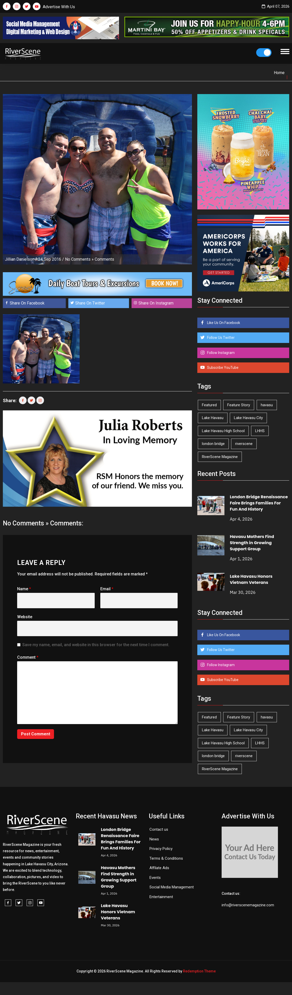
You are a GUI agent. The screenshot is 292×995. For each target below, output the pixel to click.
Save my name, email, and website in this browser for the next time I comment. (95, 644)
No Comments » (79, 259)
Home (279, 72)
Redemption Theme (199, 971)
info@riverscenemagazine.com (248, 905)
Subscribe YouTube (222, 367)
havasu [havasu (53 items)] (267, 405)
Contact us (158, 829)
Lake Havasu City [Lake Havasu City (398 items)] (248, 417)
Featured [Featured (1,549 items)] (209, 405)
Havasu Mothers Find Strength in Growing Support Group (252, 543)
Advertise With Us (59, 6)
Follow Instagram (220, 353)
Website (24, 616)
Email (106, 588)
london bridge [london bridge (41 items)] (213, 443)
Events (155, 877)
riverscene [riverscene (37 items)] (244, 443)
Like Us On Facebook (223, 323)
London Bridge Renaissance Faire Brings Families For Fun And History (259, 503)
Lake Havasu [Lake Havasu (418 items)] (212, 417)
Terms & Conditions (166, 858)
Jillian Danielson (19, 259)
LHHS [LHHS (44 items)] (260, 431)
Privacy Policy (160, 848)
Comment (27, 657)
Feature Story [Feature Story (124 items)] (238, 405)
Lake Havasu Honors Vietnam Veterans (251, 579)
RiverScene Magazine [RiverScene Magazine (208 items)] (220, 456)
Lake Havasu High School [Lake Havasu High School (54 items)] (223, 431)
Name (24, 588)
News (154, 839)
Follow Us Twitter (220, 338)
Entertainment (161, 897)
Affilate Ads (159, 868)
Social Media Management (171, 887)
